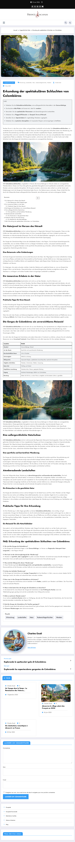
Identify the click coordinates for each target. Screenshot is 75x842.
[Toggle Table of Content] (37, 197)
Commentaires (37, 751)
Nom (37, 765)
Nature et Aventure (10, 810)
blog (7, 815)
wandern (49, 82)
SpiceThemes (55, 839)
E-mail (37, 776)
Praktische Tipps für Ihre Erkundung (14, 217)
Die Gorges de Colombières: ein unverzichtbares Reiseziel (20, 208)
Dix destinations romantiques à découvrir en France (16, 723)
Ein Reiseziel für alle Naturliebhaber (17, 219)
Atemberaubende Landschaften (13, 213)
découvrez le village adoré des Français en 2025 (53, 703)
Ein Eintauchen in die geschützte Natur (18, 215)
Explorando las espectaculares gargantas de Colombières (24, 665)
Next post (6, 662)
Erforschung (22, 82)
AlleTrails (11, 317)
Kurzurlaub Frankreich (20, 339)
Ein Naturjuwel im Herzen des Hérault (15, 200)
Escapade (8, 798)
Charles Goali (58, 82)
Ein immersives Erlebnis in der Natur (14, 204)
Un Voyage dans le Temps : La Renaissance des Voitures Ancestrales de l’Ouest (16, 685)
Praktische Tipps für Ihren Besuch (16, 206)
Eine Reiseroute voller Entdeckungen (17, 202)
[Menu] (4, 22)
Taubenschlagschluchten (41, 82)
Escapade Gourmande (11, 802)
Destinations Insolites (11, 806)
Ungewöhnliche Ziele (9, 82)
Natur (33, 82)
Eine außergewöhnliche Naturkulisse (14, 210)
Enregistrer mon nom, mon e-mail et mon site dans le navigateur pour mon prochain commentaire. (30, 783)
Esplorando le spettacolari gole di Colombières (20, 659)
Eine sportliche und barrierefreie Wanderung (19, 212)
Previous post (7, 656)
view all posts (32, 645)
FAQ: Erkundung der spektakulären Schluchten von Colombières (22, 221)
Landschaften (29, 82)
